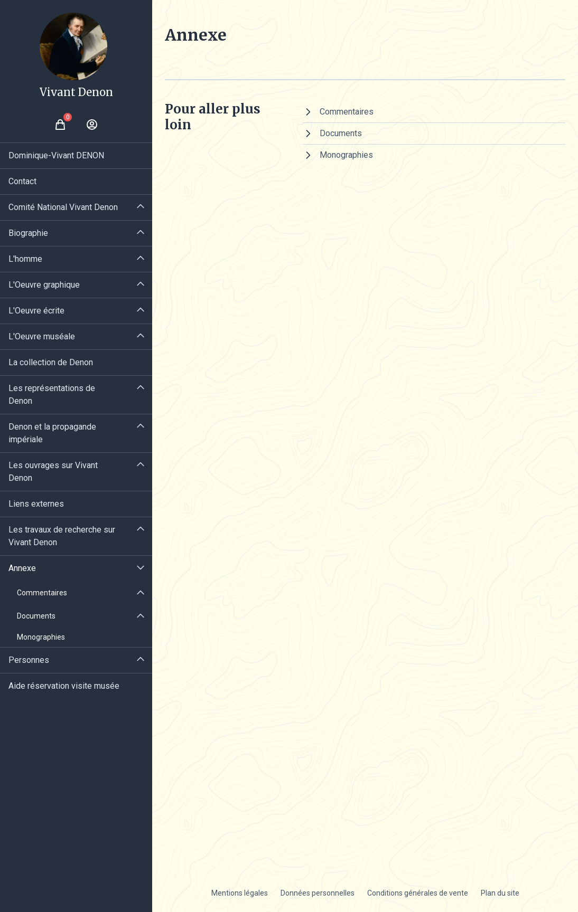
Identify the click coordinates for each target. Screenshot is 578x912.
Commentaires (42, 592)
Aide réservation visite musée (63, 686)
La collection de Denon (50, 362)
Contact (22, 181)
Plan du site (500, 893)
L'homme (25, 259)
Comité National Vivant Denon (63, 207)
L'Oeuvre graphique (44, 285)
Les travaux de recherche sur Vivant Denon (61, 536)
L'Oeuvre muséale (41, 336)
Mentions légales (239, 893)
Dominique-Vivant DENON (56, 155)
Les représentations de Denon (51, 394)
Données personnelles (318, 893)
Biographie (28, 233)
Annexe (22, 568)
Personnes (28, 660)
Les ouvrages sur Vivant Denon (53, 471)
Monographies (41, 637)
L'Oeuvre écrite (36, 311)
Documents (36, 616)
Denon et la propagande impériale (52, 433)
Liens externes (36, 504)
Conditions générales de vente (417, 893)
